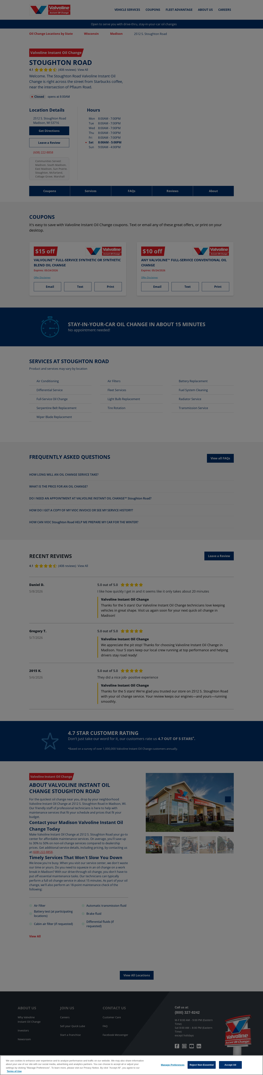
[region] (131, 1065)
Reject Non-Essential (202, 1064)
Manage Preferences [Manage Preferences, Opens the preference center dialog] (172, 1064)
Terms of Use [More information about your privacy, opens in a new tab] (14, 1071)
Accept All (230, 1064)
